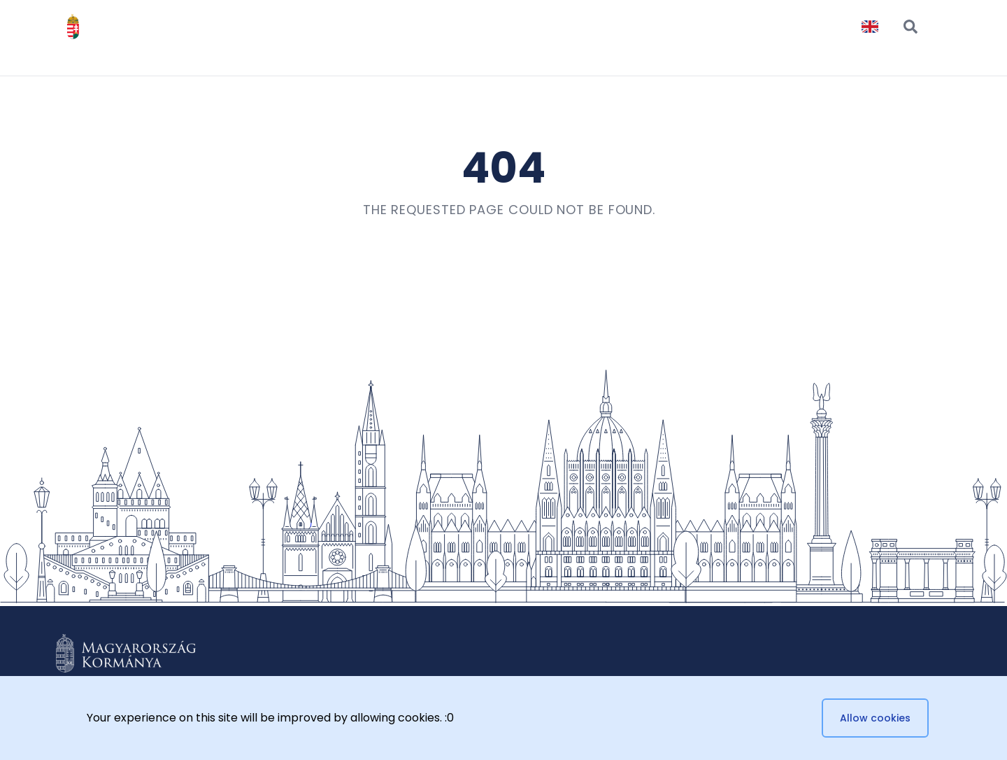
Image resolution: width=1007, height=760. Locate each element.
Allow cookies (875, 718)
